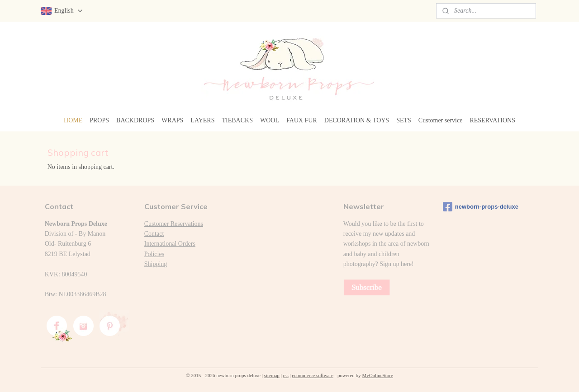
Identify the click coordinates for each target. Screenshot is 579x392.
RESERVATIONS (492, 120)
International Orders (169, 243)
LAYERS (202, 120)
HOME (73, 120)
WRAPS (172, 120)
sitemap (272, 375)
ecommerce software (312, 375)
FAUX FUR (301, 120)
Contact (154, 233)
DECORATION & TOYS (356, 120)
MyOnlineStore (377, 375)
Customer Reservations (173, 223)
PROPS (99, 120)
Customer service (440, 120)
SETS (403, 120)
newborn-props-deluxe (480, 206)
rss (286, 375)
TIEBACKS (237, 120)
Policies (154, 254)
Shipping (155, 264)
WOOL (269, 120)
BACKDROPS (135, 120)
